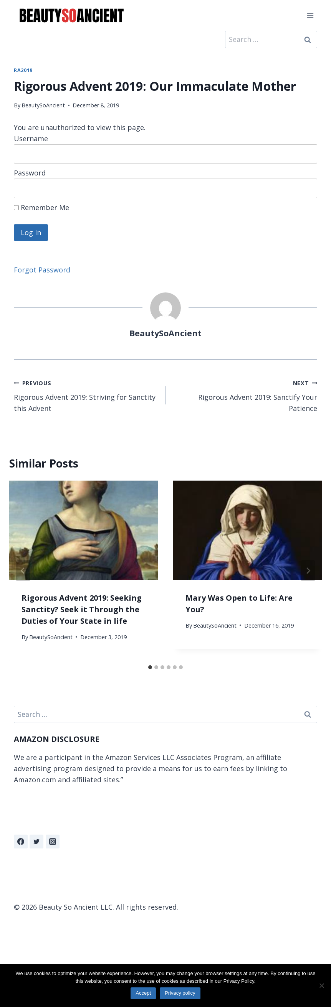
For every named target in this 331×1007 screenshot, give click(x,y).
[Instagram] (53, 841)
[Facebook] (21, 841)
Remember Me (41, 207)
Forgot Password (42, 269)
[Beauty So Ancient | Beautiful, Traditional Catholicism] (71, 15)
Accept (143, 993)
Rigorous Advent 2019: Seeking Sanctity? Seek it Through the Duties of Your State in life (82, 609)
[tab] (150, 667)
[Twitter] (36, 841)
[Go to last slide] (23, 570)
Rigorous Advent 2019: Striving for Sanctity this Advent (86, 395)
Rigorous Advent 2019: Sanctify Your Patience (244, 395)
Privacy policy (180, 993)
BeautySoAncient (43, 105)
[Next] (308, 570)
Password (30, 172)
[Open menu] (310, 15)
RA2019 (23, 70)
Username (31, 138)
